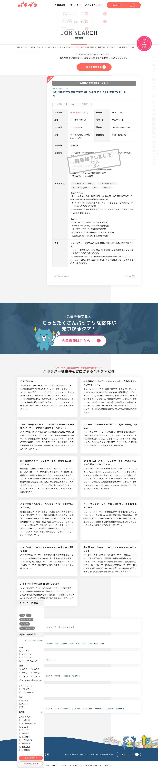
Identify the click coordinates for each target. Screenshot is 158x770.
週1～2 (23, 700)
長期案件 (24, 737)
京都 (71, 643)
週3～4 (23, 704)
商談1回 (24, 733)
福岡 (96, 643)
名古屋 (64, 643)
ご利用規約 (93, 754)
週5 (22, 707)
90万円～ (36, 677)
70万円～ (36, 673)
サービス (75, 5)
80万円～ (24, 677)
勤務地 (21, 712)
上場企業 (24, 720)
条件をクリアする (30, 763)
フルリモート (26, 692)
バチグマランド (93, 5)
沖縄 (102, 643)
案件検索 (60, 5)
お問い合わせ (127, 754)
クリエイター (26, 654)
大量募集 (110, 708)
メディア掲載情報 (71, 754)
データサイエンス (28, 661)
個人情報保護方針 (107, 754)
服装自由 (24, 747)
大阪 (77, 643)
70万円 (49, 676)
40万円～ (24, 669)
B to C (23, 730)
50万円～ (36, 669)
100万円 (76, 676)
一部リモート (26, 689)
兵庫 (84, 643)
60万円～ (24, 673)
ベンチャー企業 (27, 723)
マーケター (25, 651)
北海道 (50, 643)
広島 (90, 643)
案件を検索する (30, 758)
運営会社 (83, 754)
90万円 (66, 676)
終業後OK (24, 743)
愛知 (57, 643)
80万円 (58, 676)
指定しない (36, 680)
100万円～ (25, 680)
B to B (23, 727)
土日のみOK (25, 740)
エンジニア (25, 657)
